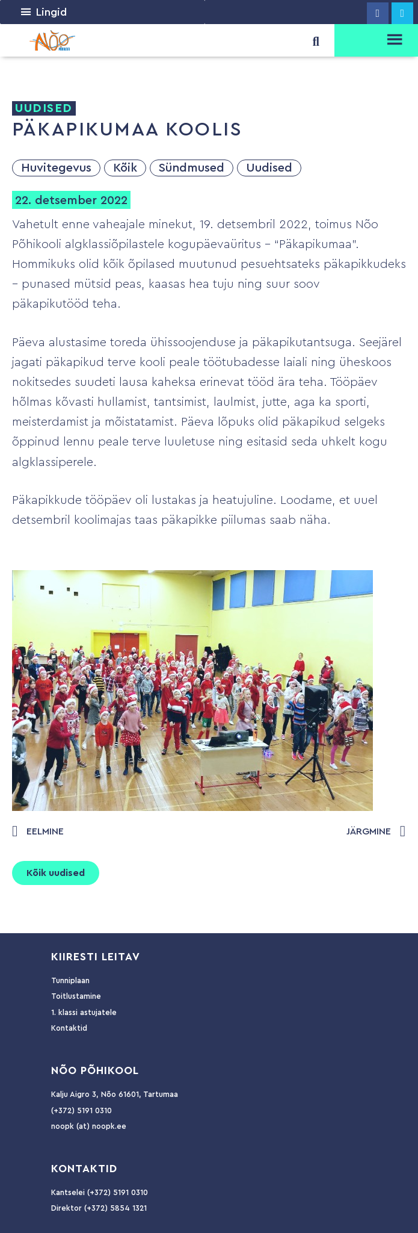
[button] (51, 12)
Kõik (125, 168)
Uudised (269, 168)
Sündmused (191, 168)
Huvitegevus (56, 168)
